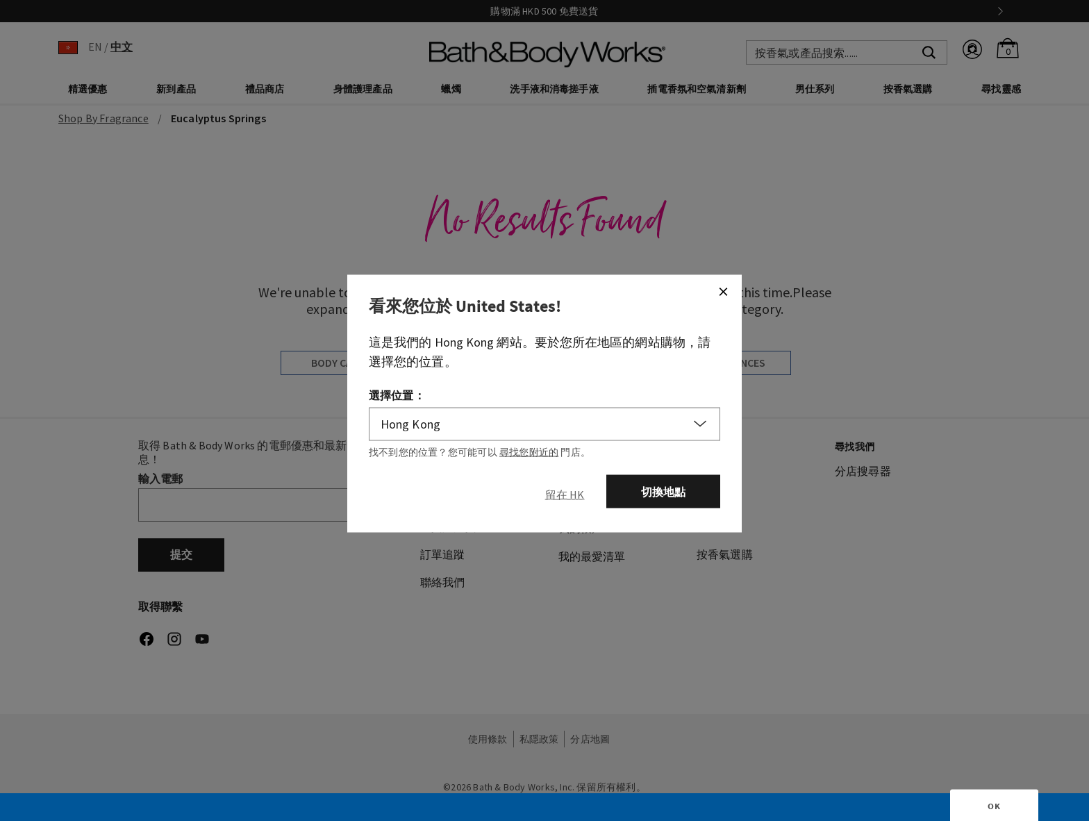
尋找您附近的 (528, 451)
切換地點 (663, 491)
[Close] (723, 291)
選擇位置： (397, 394)
